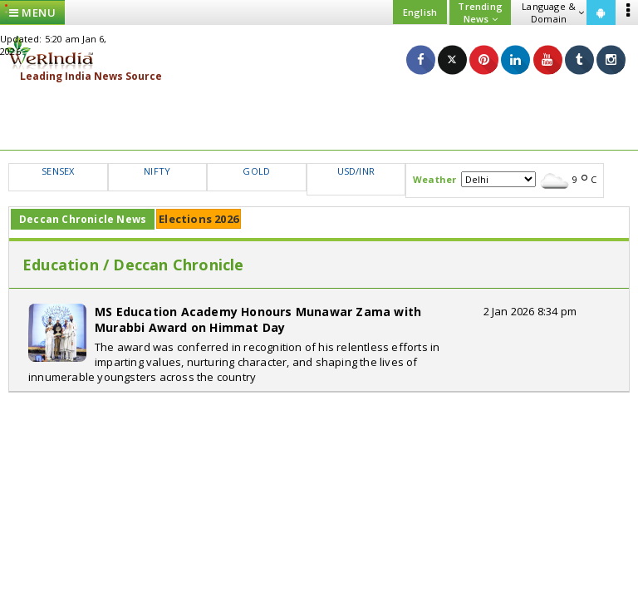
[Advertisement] (319, 116)
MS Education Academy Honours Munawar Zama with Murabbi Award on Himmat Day (258, 319)
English (420, 12)
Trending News (480, 12)
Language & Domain (553, 12)
